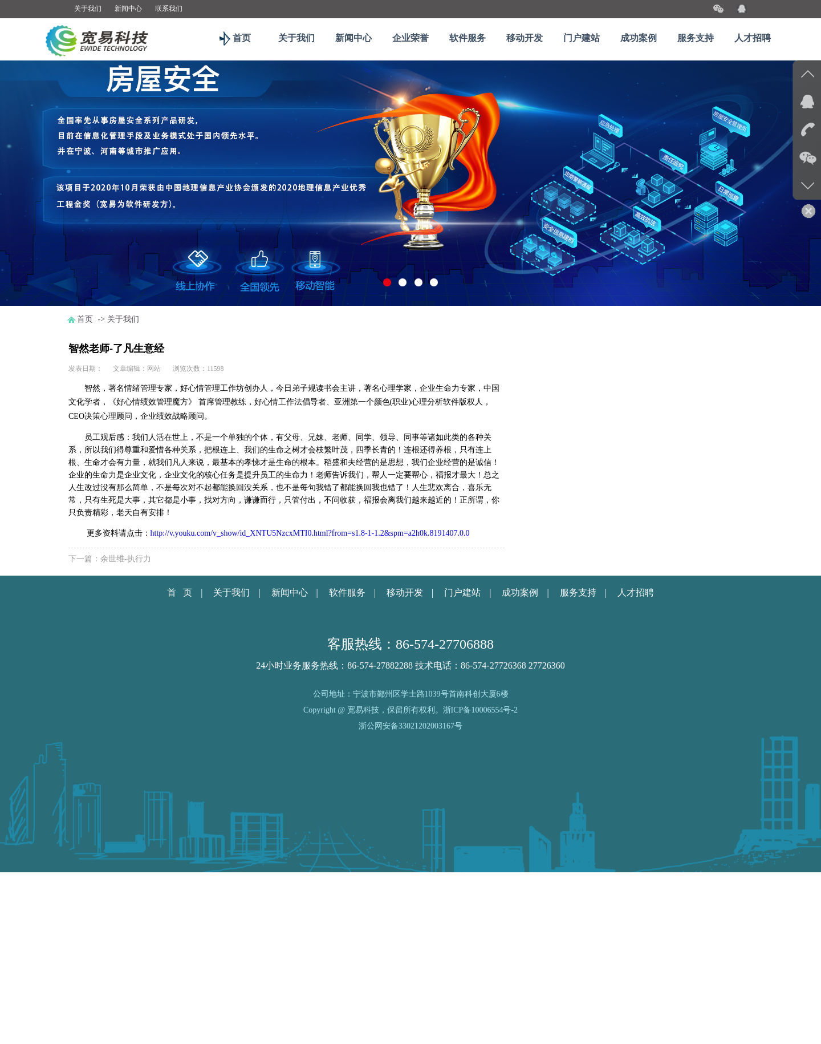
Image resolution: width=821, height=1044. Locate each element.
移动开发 (524, 38)
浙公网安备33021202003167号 (410, 726)
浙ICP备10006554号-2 (480, 710)
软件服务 (467, 38)
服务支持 (695, 38)
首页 (239, 38)
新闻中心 (128, 9)
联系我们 (168, 9)
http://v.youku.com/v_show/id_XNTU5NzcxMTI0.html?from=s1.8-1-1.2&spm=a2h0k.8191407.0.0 (310, 533)
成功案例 (638, 38)
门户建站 (581, 38)
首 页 (179, 592)
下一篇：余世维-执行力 (109, 559)
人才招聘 (752, 38)
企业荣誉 (410, 38)
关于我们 (87, 9)
